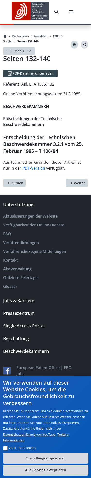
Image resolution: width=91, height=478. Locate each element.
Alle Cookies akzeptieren (45, 470)
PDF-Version (33, 168)
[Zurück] (14, 183)
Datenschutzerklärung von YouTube (29, 434)
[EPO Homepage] (30, 12)
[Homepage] (5, 36)
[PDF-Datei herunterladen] (30, 73)
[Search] (56, 12)
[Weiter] (77, 183)
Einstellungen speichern (46, 458)
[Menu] (71, 12)
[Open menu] (19, 51)
